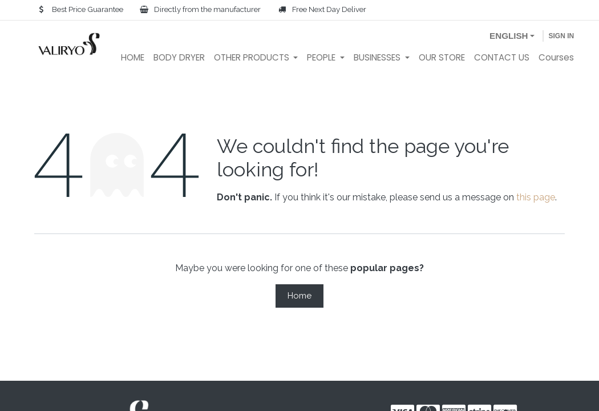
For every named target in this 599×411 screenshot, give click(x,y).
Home (299, 296)
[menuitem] (132, 58)
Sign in (561, 36)
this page (535, 197)
